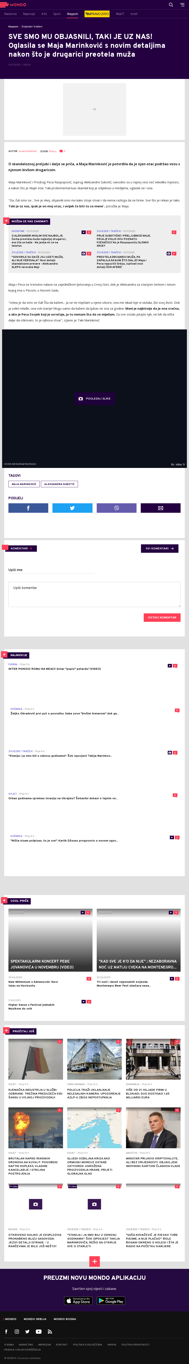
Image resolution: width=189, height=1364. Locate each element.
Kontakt (62, 1345)
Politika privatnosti (135, 1345)
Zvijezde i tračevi (31, 26)
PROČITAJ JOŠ (23, 1031)
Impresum (44, 1345)
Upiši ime (15, 570)
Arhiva (111, 1345)
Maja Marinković (24, 484)
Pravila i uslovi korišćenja (22, 1350)
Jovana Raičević (27, 151)
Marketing (26, 1345)
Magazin (13, 26)
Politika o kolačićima (87, 1345)
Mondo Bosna (65, 1319)
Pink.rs (52, 151)
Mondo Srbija (35, 1319)
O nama (9, 1345)
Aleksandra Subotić (59, 484)
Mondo (10, 1319)
